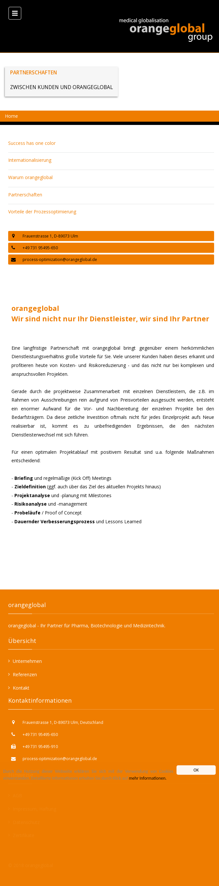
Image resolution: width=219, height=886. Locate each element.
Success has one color (32, 143)
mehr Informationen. (147, 778)
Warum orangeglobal (30, 177)
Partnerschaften (25, 194)
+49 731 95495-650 (40, 734)
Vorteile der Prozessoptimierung (42, 211)
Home (11, 116)
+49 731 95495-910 (40, 746)
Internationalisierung (29, 160)
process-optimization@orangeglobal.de (60, 259)
